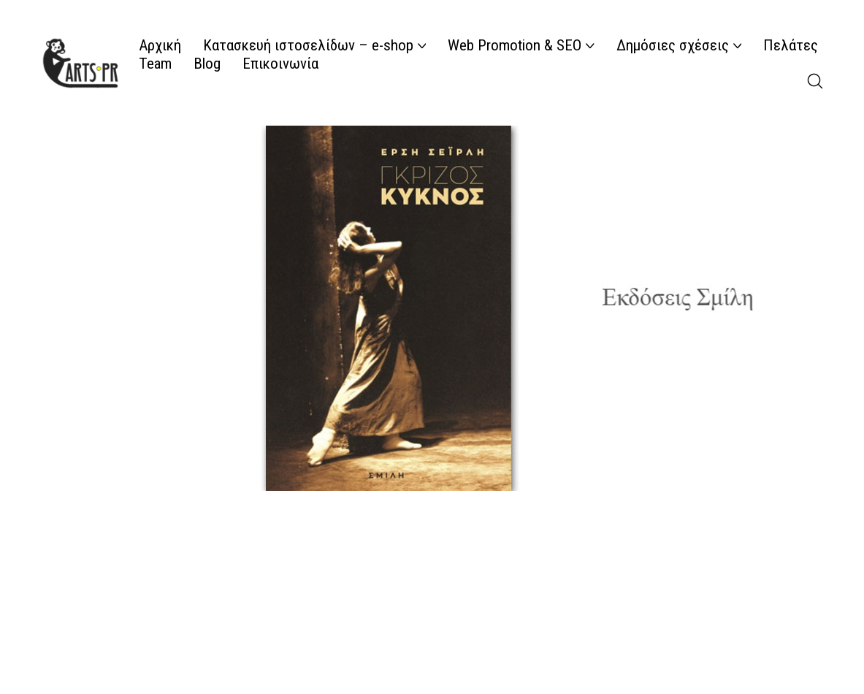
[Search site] (815, 81)
